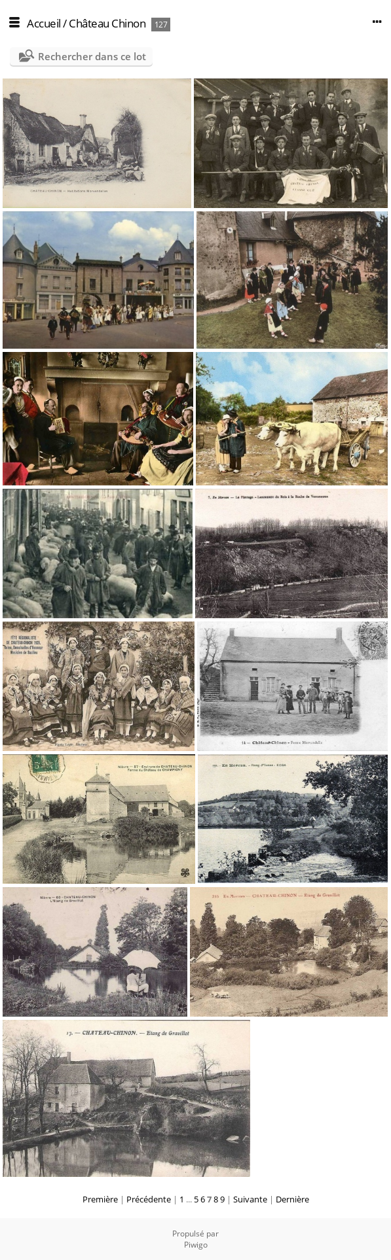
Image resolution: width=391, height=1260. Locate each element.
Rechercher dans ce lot (92, 56)
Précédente (148, 1199)
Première (100, 1199)
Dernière (292, 1199)
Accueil (44, 23)
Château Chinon (107, 23)
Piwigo (196, 1244)
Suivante (250, 1199)
